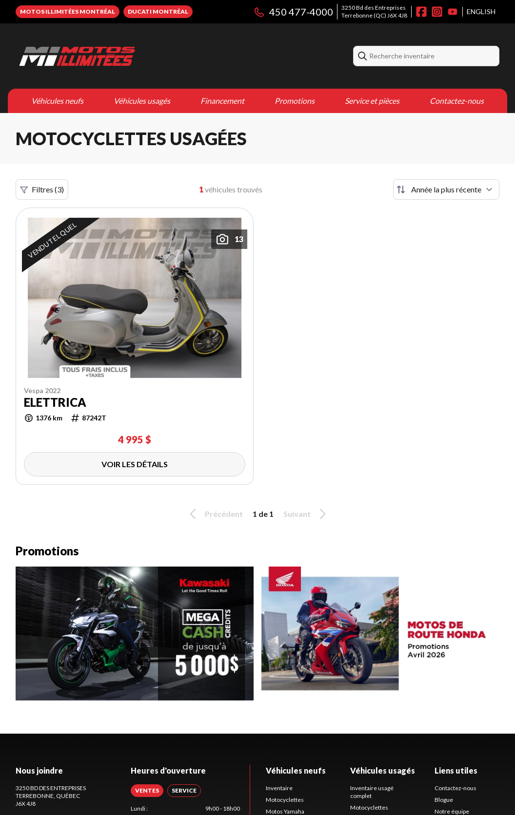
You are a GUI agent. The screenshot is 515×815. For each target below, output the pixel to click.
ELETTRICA (55, 402)
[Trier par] (446, 189)
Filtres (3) (42, 189)
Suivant (306, 514)
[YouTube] (452, 12)
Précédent (214, 514)
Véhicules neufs (57, 100)
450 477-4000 (293, 12)
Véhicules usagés (142, 100)
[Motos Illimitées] (137, 56)
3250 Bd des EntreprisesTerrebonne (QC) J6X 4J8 (374, 11)
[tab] (147, 790)
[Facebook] (421, 12)
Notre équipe (452, 811)
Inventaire (279, 788)
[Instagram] (437, 12)
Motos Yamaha (285, 811)
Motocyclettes (285, 799)
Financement (222, 100)
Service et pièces (372, 100)
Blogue (444, 799)
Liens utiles (456, 770)
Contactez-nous (457, 100)
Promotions (295, 100)
